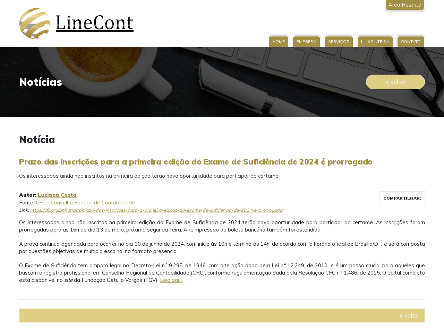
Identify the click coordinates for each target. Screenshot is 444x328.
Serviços (338, 41)
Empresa (306, 41)
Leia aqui (171, 280)
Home (278, 41)
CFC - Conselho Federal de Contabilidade (85, 202)
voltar (395, 81)
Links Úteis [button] (373, 41)
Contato (411, 41)
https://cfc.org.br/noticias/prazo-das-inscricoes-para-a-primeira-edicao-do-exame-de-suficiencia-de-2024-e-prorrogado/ (156, 210)
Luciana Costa (57, 195)
